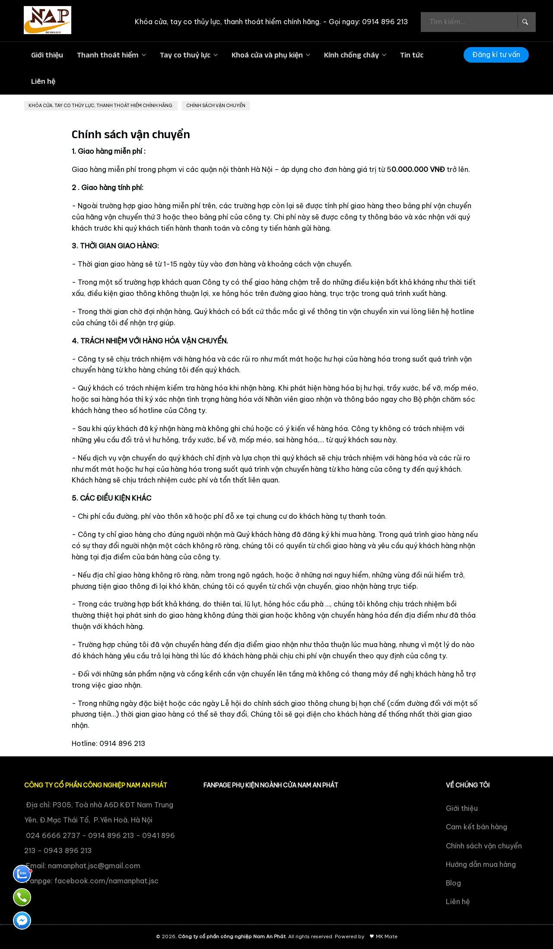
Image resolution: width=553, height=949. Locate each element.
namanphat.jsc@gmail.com (94, 865)
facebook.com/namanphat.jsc (106, 880)
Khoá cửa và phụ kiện (267, 55)
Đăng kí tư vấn (496, 54)
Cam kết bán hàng (476, 826)
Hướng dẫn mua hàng (481, 864)
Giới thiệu (47, 55)
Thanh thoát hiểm (108, 55)
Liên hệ (43, 81)
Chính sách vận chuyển (484, 845)
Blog (453, 883)
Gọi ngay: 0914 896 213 (368, 21)
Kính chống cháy (351, 55)
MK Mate (386, 936)
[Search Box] (524, 21)
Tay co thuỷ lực (185, 55)
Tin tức (411, 55)
